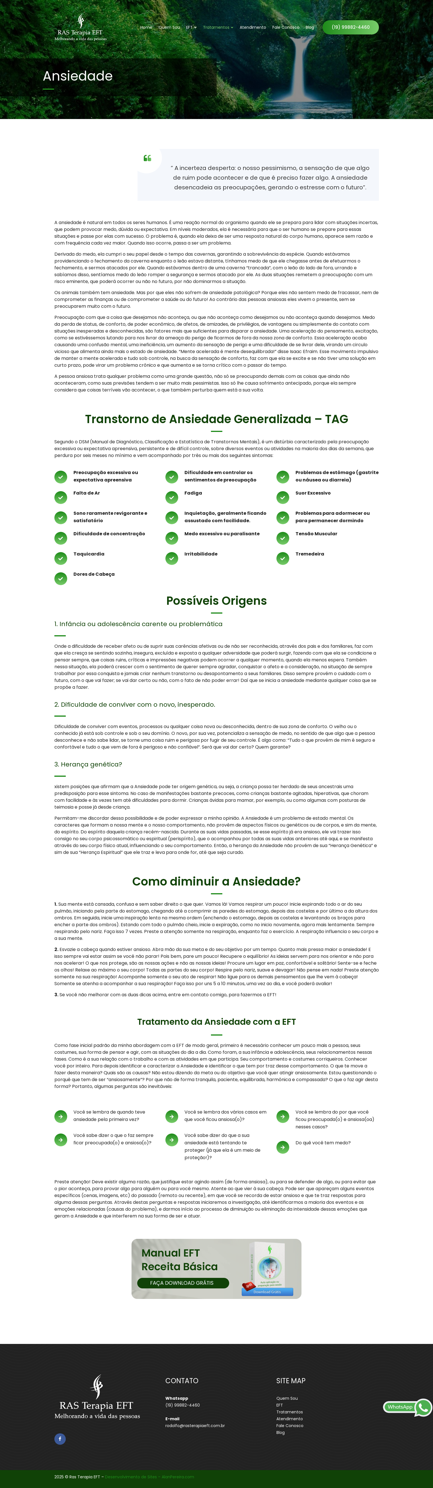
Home (146, 27)
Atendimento (253, 27)
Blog (310, 27)
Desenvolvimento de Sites (131, 1477)
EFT (189, 27)
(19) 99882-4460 (351, 27)
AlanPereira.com (178, 1477)
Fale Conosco (285, 27)
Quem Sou (169, 27)
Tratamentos (216, 27)
